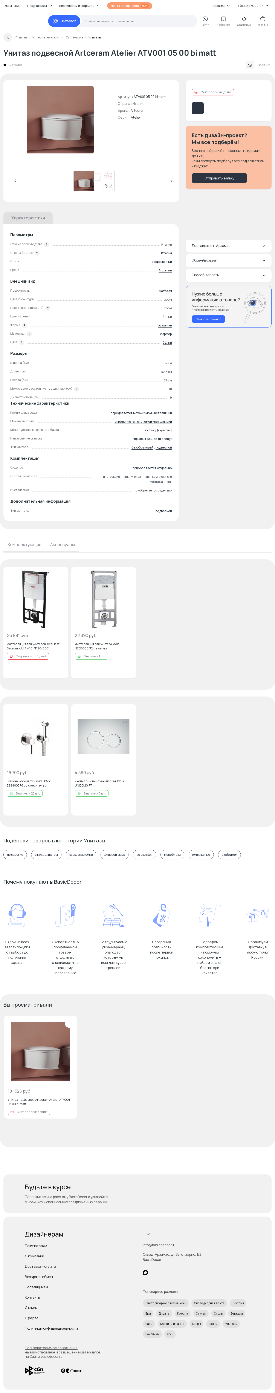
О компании (11, 6)
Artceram (138, 110)
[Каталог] (64, 21)
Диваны (164, 1313)
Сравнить (259, 65)
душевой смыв (114, 854)
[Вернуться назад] (7, 37)
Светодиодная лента (209, 1303)
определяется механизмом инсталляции (141, 413)
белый (167, 342)
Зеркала (237, 1313)
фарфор (166, 334)
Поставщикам (36, 1287)
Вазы (149, 1324)
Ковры (196, 1324)
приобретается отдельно (152, 468)
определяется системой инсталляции (143, 421)
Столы (218, 1313)
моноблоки (172, 854)
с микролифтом (46, 854)
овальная (165, 325)
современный (162, 262)
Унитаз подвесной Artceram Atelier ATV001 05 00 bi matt (39, 1102)
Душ (170, 1334)
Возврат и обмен (39, 1276)
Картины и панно (172, 1324)
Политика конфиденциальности (51, 1328)
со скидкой (144, 854)
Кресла (182, 1313)
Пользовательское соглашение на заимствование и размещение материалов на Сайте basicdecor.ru (63, 1352)
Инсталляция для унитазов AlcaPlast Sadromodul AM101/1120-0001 (33, 646)
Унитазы (231, 1324)
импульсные (201, 854)
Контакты (32, 1297)
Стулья (201, 1313)
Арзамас (221, 6)
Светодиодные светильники (165, 1303)
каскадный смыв (81, 854)
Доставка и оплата (40, 1266)
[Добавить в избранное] (61, 574)
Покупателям (36, 1245)
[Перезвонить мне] (229, 307)
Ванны (213, 1324)
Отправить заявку (219, 178)
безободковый (142, 447)
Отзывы (31, 1307)
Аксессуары (62, 544)
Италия (166, 253)
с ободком (229, 854)
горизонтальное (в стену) (152, 439)
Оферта (31, 1318)
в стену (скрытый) (158, 430)
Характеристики (28, 218)
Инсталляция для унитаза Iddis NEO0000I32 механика (97, 646)
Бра (148, 1313)
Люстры (238, 1303)
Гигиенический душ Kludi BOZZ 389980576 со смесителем (29, 783)
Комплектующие (24, 544)
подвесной (164, 447)
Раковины (152, 1334)
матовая (165, 291)
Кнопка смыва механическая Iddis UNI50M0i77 (99, 783)
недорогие (15, 854)
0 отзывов (16, 65)
